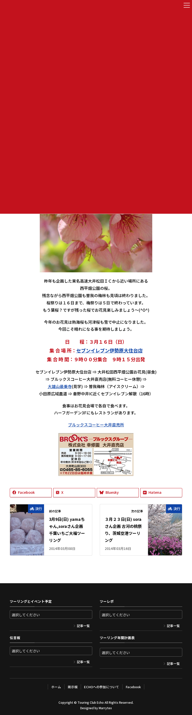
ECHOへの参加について (101, 686)
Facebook (133, 686)
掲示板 (73, 686)
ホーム (56, 686)
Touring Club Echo (91, 702)
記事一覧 (83, 625)
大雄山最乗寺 (60, 386)
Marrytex (105, 708)
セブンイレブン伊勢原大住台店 (109, 350)
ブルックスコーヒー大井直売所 (96, 425)
